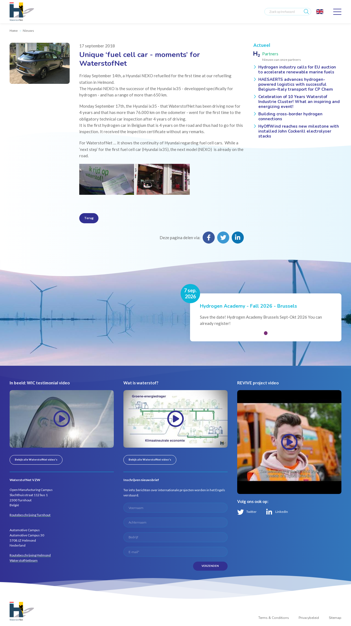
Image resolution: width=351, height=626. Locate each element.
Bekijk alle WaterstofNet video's (36, 459)
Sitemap (335, 618)
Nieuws (28, 30)
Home (14, 30)
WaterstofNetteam (24, 560)
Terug (89, 218)
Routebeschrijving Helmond (30, 555)
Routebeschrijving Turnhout (30, 515)
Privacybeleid (309, 618)
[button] (265, 333)
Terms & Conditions (273, 618)
